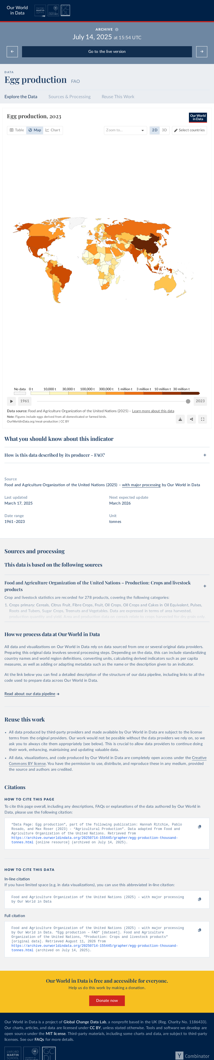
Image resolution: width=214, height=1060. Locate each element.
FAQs (39, 1043)
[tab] (17, 130)
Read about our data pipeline (31, 694)
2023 (200, 401)
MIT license (56, 1037)
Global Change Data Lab (85, 1026)
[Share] (191, 419)
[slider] (188, 401)
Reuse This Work (118, 97)
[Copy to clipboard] (194, 826)
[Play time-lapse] (11, 401)
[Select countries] (189, 130)
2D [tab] (154, 130)
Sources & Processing (69, 97)
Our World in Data (17, 10)
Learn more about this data (153, 411)
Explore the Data (20, 97)
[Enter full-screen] (202, 419)
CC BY (64, 421)
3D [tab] (164, 130)
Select (192, 130)
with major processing (141, 485)
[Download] (180, 419)
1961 (24, 401)
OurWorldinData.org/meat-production (32, 421)
